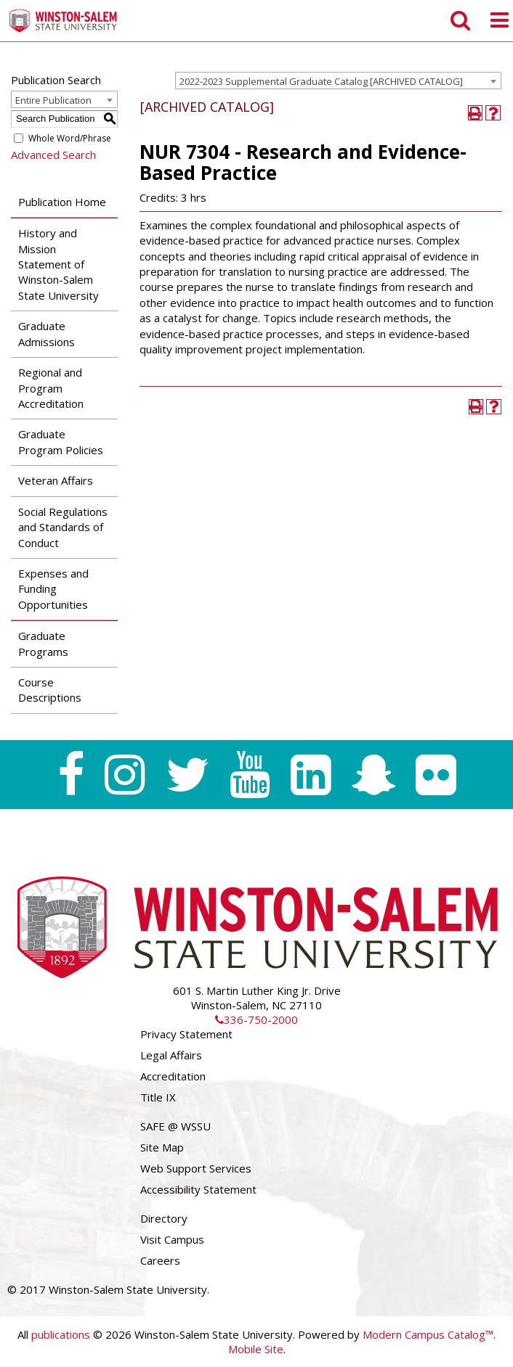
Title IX (158, 1097)
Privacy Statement (186, 1034)
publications (60, 1334)
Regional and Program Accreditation (51, 388)
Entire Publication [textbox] (53, 100)
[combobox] (338, 80)
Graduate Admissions (46, 333)
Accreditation (173, 1076)
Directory (163, 1218)
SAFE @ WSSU (175, 1126)
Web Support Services (195, 1168)
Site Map (162, 1147)
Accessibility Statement (198, 1189)
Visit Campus (172, 1239)
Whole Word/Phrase (69, 138)
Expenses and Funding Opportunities (53, 589)
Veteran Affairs (55, 480)
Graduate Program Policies (60, 441)
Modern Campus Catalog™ (428, 1334)
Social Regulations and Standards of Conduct (63, 527)
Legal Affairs (171, 1055)
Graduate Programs (43, 643)
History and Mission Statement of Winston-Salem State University (58, 264)
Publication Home (62, 201)
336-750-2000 (256, 1019)
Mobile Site (255, 1349)
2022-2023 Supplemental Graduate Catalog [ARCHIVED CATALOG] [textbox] (321, 81)
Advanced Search (53, 154)
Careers (160, 1260)
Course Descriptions (49, 690)
